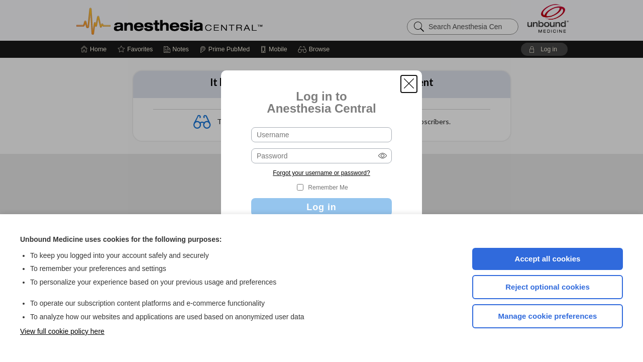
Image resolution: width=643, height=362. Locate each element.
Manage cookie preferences (547, 316)
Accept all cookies (548, 258)
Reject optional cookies (547, 287)
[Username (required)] (321, 134)
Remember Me (328, 187)
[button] (409, 84)
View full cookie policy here (62, 331)
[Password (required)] (321, 155)
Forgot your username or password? (321, 172)
